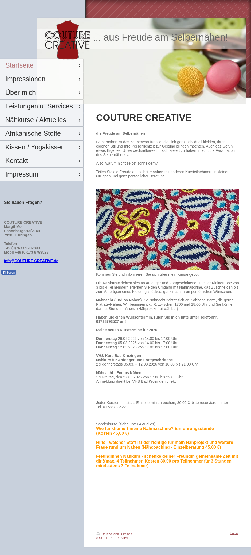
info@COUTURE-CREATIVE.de (31, 261)
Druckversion (108, 533)
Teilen (8, 272)
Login (234, 533)
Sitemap (126, 533)
